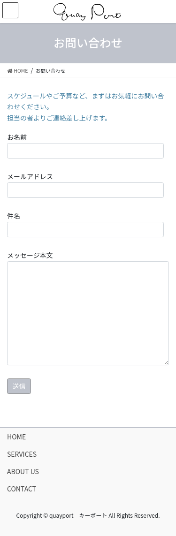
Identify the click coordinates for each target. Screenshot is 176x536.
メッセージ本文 (88, 307)
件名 (85, 224)
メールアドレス (85, 185)
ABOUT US (23, 471)
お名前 (85, 145)
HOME (16, 436)
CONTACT (21, 488)
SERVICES (22, 454)
